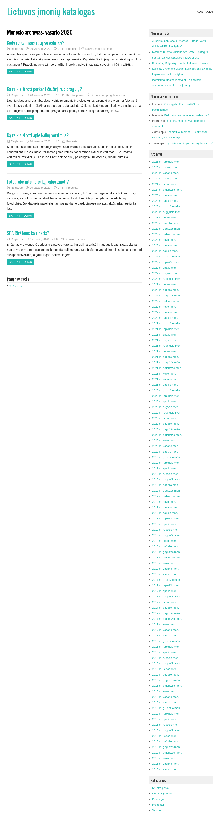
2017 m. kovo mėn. (164, 624)
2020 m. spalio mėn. (164, 401)
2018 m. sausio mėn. (165, 574)
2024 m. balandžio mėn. (167, 189)
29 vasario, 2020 (40, 48)
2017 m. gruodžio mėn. (166, 579)
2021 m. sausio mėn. (165, 384)
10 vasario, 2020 (40, 187)
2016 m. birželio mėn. (165, 674)
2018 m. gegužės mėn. (166, 552)
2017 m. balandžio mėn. (167, 618)
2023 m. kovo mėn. (164, 239)
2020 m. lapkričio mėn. (166, 395)
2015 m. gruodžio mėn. (166, 708)
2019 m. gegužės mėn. (166, 490)
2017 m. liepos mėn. (164, 602)
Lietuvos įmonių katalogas (51, 11)
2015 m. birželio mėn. (165, 741)
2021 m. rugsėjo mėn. (165, 340)
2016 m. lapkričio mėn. (166, 646)
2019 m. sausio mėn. (165, 513)
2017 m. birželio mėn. (165, 607)
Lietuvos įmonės (75, 239)
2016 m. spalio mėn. (164, 652)
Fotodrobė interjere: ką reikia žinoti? (38, 181)
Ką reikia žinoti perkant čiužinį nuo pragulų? (44, 88)
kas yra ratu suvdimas (98, 48)
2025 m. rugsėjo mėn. (165, 167)
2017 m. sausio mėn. (165, 635)
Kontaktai (205, 11)
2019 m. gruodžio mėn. (166, 457)
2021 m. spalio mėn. (164, 334)
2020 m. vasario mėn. (165, 446)
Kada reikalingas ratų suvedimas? (35, 42)
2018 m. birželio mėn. (165, 546)
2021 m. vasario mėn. (165, 379)
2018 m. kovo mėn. (164, 563)
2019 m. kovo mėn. (164, 501)
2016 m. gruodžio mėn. (166, 641)
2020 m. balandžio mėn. (167, 434)
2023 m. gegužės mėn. (166, 228)
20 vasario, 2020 (40, 141)
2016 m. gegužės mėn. (166, 680)
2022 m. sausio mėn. (165, 317)
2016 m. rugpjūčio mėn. (166, 663)
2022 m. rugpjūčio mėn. (166, 278)
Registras (17, 48)
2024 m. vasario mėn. (165, 195)
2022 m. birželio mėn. (165, 290)
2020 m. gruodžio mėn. (166, 390)
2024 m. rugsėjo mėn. (165, 178)
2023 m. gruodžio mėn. (166, 206)
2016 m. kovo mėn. (164, 691)
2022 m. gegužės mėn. (166, 295)
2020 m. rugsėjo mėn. (165, 407)
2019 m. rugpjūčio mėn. (166, 479)
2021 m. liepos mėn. (164, 351)
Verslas (156, 810)
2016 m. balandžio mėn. (167, 685)
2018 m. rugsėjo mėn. (165, 529)
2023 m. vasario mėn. (165, 245)
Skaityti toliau (20, 71)
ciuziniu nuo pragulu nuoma (108, 95)
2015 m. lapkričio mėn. (166, 713)
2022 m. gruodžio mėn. (166, 256)
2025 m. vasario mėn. (165, 173)
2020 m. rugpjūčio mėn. (166, 412)
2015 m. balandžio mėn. (167, 752)
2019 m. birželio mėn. (165, 485)
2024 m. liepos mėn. (164, 184)
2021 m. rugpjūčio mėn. (166, 345)
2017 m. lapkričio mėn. (166, 585)
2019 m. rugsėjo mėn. (165, 473)
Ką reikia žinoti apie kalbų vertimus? (38, 135)
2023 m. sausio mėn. (165, 251)
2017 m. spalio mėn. (164, 591)
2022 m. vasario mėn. (165, 312)
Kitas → (17, 286)
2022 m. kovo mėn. (164, 306)
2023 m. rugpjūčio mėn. (166, 212)
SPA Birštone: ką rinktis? (28, 232)
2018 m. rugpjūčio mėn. (166, 535)
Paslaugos (158, 799)
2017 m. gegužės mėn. (166, 613)
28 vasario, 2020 (40, 95)
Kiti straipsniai (75, 95)
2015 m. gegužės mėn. (166, 747)
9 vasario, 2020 (39, 239)
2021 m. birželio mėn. (165, 356)
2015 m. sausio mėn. (165, 769)
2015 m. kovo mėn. (164, 758)
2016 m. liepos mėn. (164, 669)
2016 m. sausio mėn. (165, 702)
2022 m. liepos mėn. (164, 284)
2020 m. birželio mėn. (165, 423)
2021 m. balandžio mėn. (167, 368)
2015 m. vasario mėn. (165, 763)
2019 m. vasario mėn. (165, 507)
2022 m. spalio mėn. (164, 267)
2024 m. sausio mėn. (165, 200)
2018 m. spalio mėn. (164, 524)
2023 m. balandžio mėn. (167, 234)
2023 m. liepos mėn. (164, 217)
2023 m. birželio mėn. (165, 223)
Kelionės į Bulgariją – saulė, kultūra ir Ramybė (180, 63)
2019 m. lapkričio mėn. (166, 462)
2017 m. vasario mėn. (165, 630)
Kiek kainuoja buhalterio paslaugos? (186, 115)
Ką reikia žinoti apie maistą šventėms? (189, 143)
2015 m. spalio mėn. (164, 719)
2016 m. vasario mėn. (165, 696)
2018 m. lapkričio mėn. (166, 518)
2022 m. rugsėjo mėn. (165, 273)
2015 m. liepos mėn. (164, 735)
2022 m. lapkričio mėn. (166, 262)
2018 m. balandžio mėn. (167, 557)
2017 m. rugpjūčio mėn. (166, 596)
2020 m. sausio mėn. (165, 451)
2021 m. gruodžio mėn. (166, 323)
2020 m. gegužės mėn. (166, 429)
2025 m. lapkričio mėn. (166, 161)
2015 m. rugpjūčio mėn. (166, 730)
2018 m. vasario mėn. (165, 568)
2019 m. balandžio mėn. (167, 496)
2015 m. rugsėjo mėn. (165, 724)
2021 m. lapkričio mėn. (166, 329)
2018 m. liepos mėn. (164, 540)
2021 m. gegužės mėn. (166, 362)
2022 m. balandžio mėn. (167, 301)
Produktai (72, 48)
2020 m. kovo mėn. (164, 440)
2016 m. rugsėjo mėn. (165, 657)
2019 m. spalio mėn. (164, 468)
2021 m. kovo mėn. (164, 373)
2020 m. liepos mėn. (164, 418)
